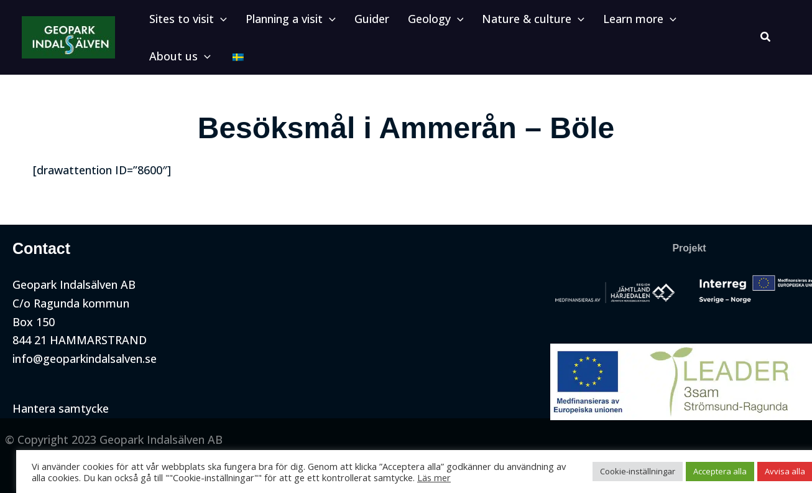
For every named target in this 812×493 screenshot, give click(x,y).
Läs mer (418, 477)
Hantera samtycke (60, 408)
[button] (185, 22)
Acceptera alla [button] (704, 471)
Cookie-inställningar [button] (621, 471)
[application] (217, 21)
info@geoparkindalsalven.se (84, 358)
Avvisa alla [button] (769, 471)
